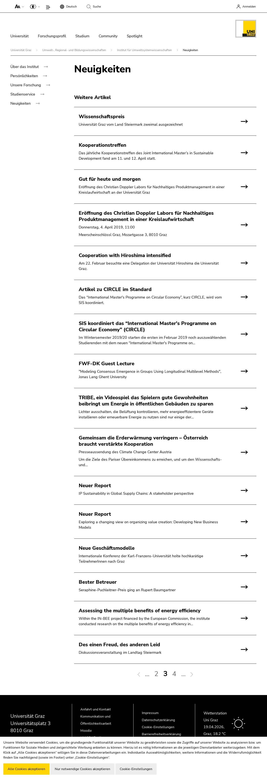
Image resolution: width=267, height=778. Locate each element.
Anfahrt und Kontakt (95, 709)
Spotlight (134, 36)
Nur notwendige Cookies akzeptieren (82, 769)
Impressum (150, 713)
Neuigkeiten (21, 103)
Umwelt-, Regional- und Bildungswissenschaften (74, 50)
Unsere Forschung (26, 85)
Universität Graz (21, 50)
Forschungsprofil (52, 36)
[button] (18, 6)
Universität (19, 36)
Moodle (86, 730)
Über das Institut (25, 66)
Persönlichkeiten (24, 75)
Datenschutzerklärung (158, 720)
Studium (82, 36)
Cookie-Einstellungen (158, 727)
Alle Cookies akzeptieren (26, 769)
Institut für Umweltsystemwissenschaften (145, 50)
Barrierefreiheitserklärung (161, 734)
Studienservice (23, 94)
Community (108, 36)
